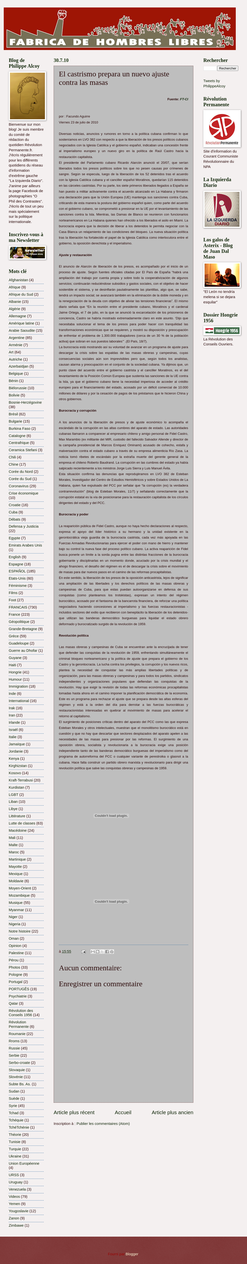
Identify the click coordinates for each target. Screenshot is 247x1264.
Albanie (15, 302)
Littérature (17, 816)
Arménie (15, 345)
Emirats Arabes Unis (25, 545)
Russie (14, 1048)
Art (11, 352)
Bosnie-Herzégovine (25, 402)
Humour (15, 679)
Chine (13, 464)
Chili (12, 457)
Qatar (13, 1003)
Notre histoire (20, 931)
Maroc (14, 852)
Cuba (13, 512)
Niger (13, 917)
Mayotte (15, 867)
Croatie (14, 505)
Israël (13, 730)
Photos (14, 967)
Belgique (16, 374)
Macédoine (18, 830)
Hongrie (15, 672)
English (15, 557)
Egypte (14, 538)
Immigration (18, 686)
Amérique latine (21, 323)
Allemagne (17, 316)
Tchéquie (16, 1120)
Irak (12, 708)
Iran (12, 715)
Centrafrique (19, 443)
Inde (12, 694)
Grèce (14, 636)
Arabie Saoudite (22, 330)
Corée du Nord (21, 472)
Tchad (13, 1113)
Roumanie (17, 1034)
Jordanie (16, 751)
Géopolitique (19, 622)
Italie (12, 737)
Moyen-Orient (20, 888)
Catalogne (17, 436)
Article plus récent (74, 1112)
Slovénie (16, 1077)
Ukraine (15, 1156)
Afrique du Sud (21, 294)
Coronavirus (18, 486)
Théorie (15, 1135)
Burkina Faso (19, 429)
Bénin (13, 381)
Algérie (14, 309)
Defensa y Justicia (23, 526)
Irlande (14, 722)
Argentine (16, 338)
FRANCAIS (18, 607)
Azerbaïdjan (18, 366)
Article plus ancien (172, 1112)
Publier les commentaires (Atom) (103, 1124)
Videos (14, 1197)
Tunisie (14, 1142)
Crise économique (23, 493)
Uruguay (16, 1182)
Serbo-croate (19, 1063)
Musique (16, 903)
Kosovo (15, 773)
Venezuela (17, 1189)
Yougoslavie (18, 1211)
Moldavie (16, 881)
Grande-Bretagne (23, 629)
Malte (13, 845)
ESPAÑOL (17, 571)
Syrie (13, 1106)
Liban (13, 802)
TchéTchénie (19, 1127)
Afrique (14, 287)
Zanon (14, 1218)
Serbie (14, 1055)
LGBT (13, 795)
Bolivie (14, 395)
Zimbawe (16, 1225)
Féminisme (18, 586)
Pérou (13, 960)
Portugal (15, 982)
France (14, 614)
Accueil (123, 1112)
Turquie (15, 1149)
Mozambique (19, 895)
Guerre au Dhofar (23, 651)
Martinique (17, 859)
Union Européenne (24, 1163)
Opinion (15, 946)
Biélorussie (18, 388)
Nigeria (14, 924)
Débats (14, 519)
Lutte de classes (22, 823)
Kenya (14, 759)
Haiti (12, 665)
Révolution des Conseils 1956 (21, 1013)
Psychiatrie (18, 996)
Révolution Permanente (19, 1024)
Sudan (14, 1091)
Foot (12, 600)
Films (13, 593)
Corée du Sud (20, 479)
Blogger (132, 1254)
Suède (14, 1098)
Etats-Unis (17, 578)
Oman (14, 938)
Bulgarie (15, 421)
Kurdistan (16, 787)
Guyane (15, 658)
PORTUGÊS (19, 989)
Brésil (13, 414)
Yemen (14, 1204)
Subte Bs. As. (20, 1084)
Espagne (16, 564)
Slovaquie (17, 1070)
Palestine (16, 953)
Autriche (15, 359)
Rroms (14, 1041)
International (19, 701)
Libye (13, 809)
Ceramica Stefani (23, 450)
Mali (12, 838)
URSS (14, 1175)
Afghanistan (18, 280)
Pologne (15, 975)
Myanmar (16, 910)
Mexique (16, 874)
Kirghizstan (18, 766)
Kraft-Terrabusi (21, 780)
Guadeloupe (19, 643)
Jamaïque (17, 744)
